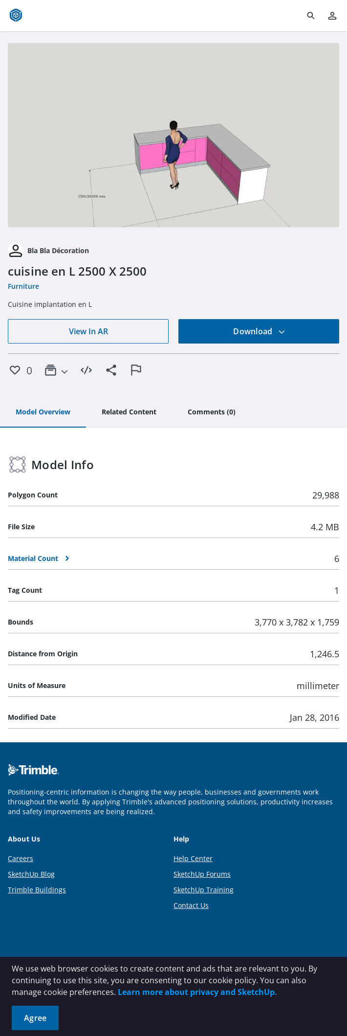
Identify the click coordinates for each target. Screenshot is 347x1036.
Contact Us (191, 905)
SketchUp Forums (202, 874)
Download (259, 331)
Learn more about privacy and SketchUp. (197, 992)
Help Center (193, 858)
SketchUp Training (204, 889)
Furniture (23, 286)
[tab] (43, 412)
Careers (20, 858)
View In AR (88, 331)
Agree (35, 1018)
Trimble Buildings (37, 889)
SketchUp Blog (31, 874)
